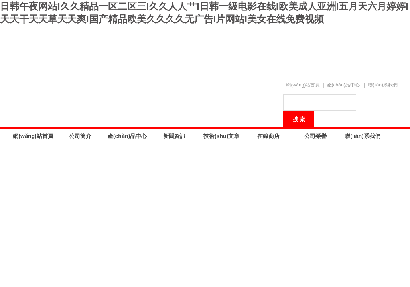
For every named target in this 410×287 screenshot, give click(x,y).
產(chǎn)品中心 (343, 85)
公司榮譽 (315, 136)
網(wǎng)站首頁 (303, 85)
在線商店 (268, 136)
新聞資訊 (174, 136)
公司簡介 (80, 136)
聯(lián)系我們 (383, 85)
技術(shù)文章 (221, 136)
